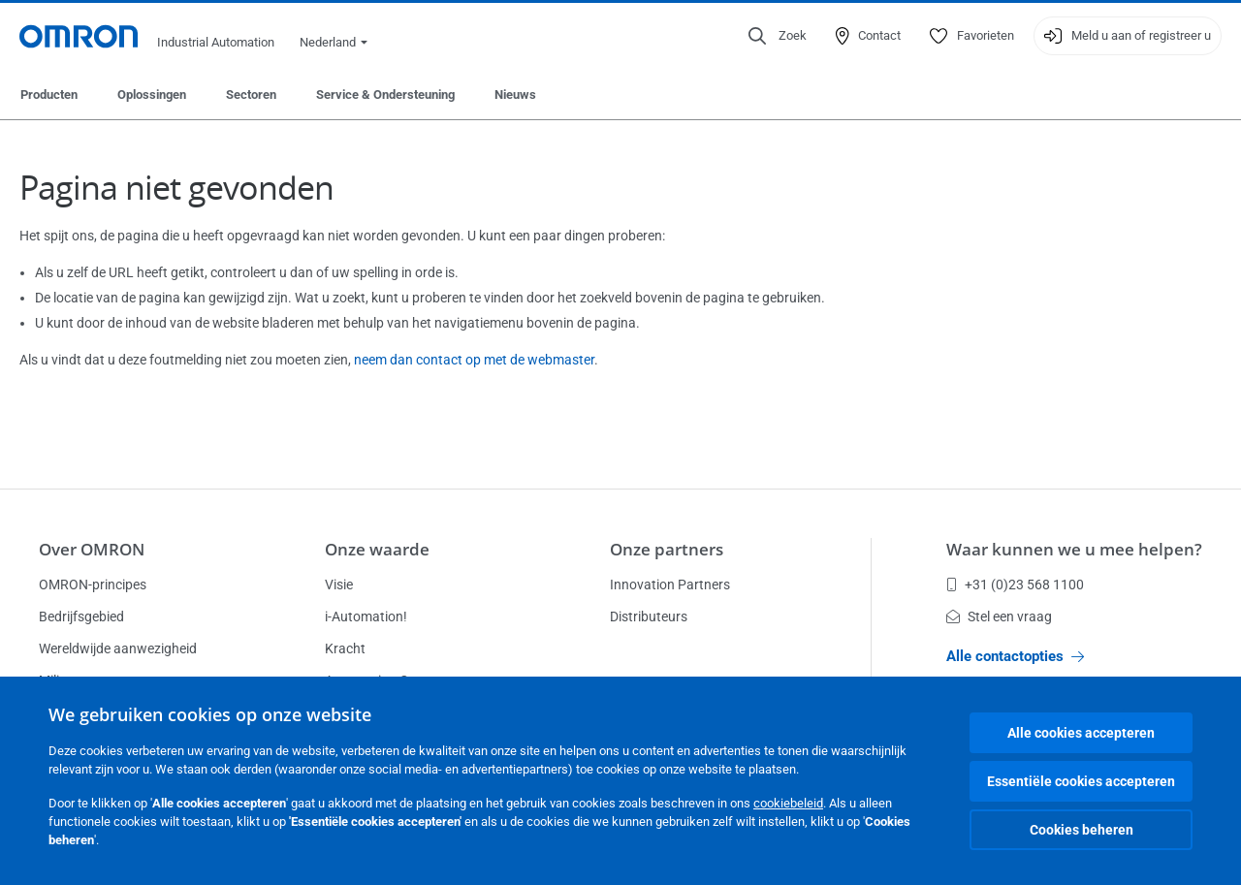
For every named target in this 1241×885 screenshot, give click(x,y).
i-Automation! (366, 616)
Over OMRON (91, 549)
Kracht (345, 648)
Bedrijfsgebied (81, 616)
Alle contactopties (1015, 656)
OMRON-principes (92, 584)
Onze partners (666, 549)
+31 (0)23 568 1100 (1015, 584)
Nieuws (515, 94)
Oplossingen (151, 94)
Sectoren (251, 94)
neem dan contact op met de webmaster (474, 359)
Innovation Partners (670, 584)
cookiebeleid (788, 803)
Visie (339, 584)
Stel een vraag (999, 616)
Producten (49, 94)
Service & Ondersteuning (385, 94)
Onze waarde (377, 549)
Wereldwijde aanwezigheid (118, 648)
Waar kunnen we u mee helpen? (1074, 549)
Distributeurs (648, 616)
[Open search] (777, 35)
